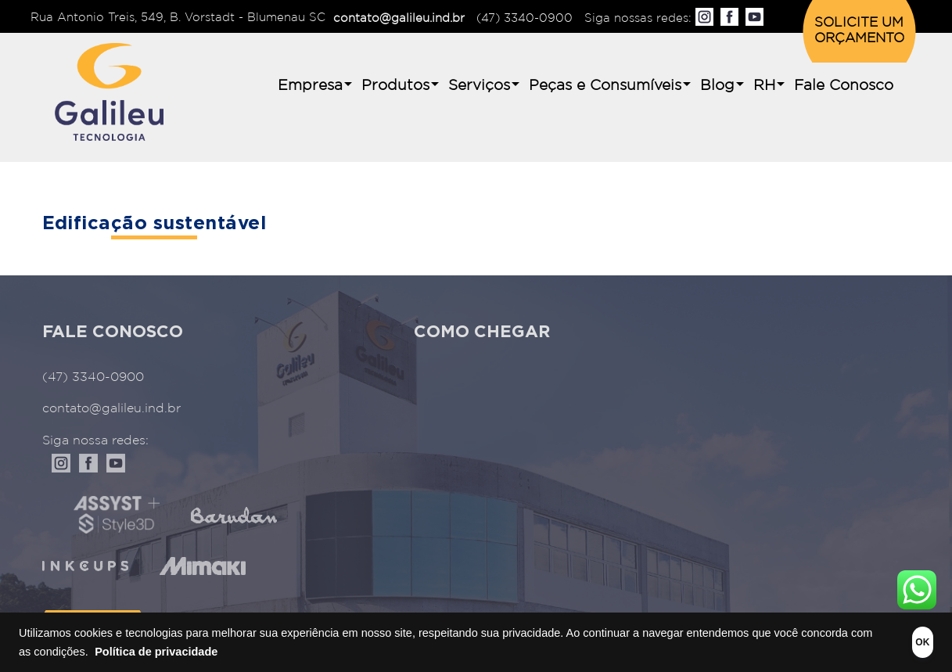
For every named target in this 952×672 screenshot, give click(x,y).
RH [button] (764, 85)
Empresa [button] (310, 85)
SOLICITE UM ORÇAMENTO (859, 31)
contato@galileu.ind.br (399, 18)
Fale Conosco (843, 85)
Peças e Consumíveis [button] (605, 85)
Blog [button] (717, 85)
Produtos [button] (395, 85)
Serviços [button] (479, 85)
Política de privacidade (230, 651)
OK (899, 642)
